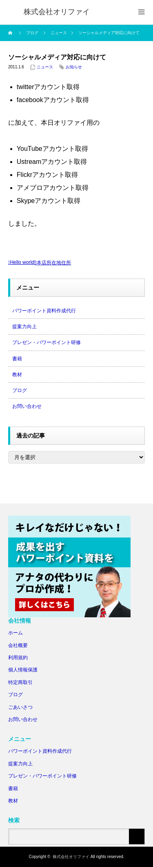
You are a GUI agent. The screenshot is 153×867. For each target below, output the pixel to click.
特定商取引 (20, 682)
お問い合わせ (27, 406)
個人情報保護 (23, 670)
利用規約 (18, 657)
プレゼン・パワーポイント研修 (46, 342)
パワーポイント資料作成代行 (44, 311)
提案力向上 (24, 326)
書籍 (17, 359)
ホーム (15, 633)
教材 (17, 374)
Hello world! (22, 262)
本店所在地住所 (54, 263)
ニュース (45, 67)
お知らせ (74, 67)
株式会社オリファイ (71, 856)
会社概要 (18, 645)
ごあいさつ (20, 707)
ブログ (19, 390)
